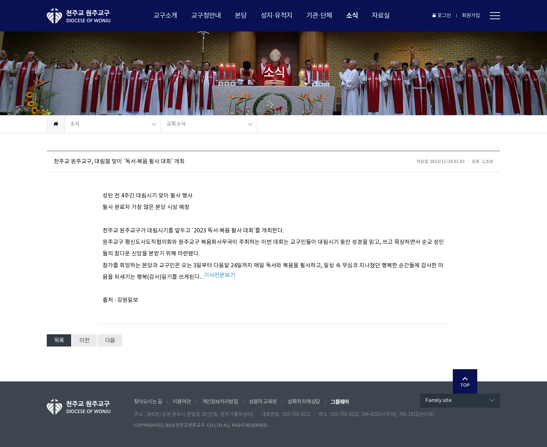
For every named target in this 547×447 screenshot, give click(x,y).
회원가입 (471, 15)
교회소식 (176, 124)
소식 (352, 16)
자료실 (381, 16)
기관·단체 (319, 16)
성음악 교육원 (263, 402)
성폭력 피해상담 (303, 402)
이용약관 (182, 402)
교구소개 (165, 16)
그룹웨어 (340, 402)
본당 (241, 16)
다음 (110, 340)
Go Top (465, 381)
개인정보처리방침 (220, 402)
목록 (59, 340)
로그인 (442, 15)
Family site (438, 400)
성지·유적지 (276, 16)
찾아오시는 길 (148, 402)
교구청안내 (206, 16)
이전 (84, 340)
